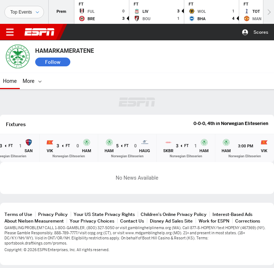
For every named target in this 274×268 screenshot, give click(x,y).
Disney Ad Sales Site (171, 221)
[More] (179, 81)
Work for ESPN (214, 221)
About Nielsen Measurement (34, 221)
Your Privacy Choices (92, 221)
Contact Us (132, 221)
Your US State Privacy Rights (104, 214)
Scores (260, 32)
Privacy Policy (53, 214)
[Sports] (24, 12)
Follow (52, 62)
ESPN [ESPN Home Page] (40, 32)
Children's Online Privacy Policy (174, 214)
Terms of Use (18, 214)
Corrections (247, 221)
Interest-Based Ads (232, 214)
